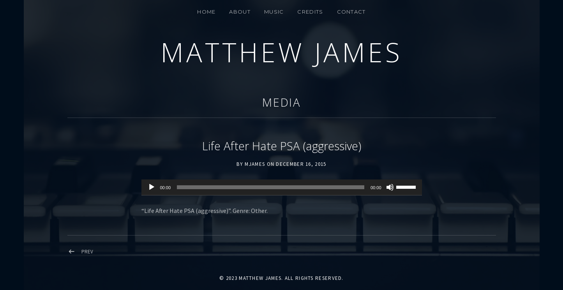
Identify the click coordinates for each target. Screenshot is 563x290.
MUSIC (274, 12)
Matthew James (281, 52)
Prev (87, 251)
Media (281, 102)
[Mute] (390, 187)
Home (206, 12)
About (240, 12)
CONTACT (351, 12)
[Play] (151, 187)
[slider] (270, 187)
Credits (310, 12)
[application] (281, 187)
